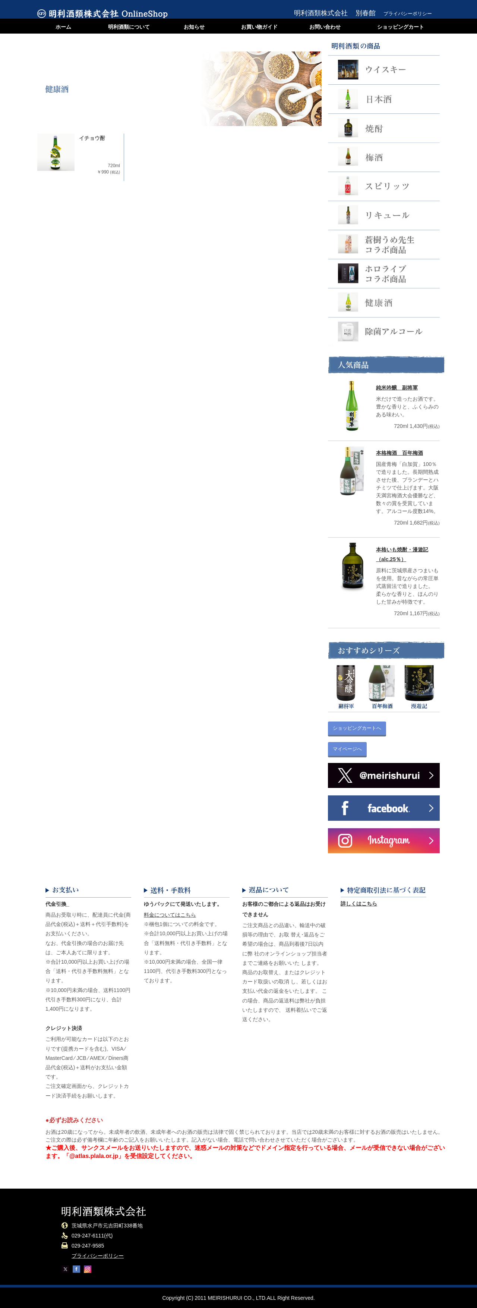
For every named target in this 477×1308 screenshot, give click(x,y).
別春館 (366, 13)
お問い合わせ (325, 27)
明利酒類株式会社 (321, 13)
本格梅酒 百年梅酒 (399, 453)
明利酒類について (129, 27)
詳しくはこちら (359, 904)
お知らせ (194, 27)
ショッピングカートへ (357, 728)
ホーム (63, 27)
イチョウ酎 (92, 138)
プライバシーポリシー (407, 13)
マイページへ (347, 749)
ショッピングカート (400, 27)
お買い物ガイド (259, 27)
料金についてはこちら (170, 915)
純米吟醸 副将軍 (397, 388)
